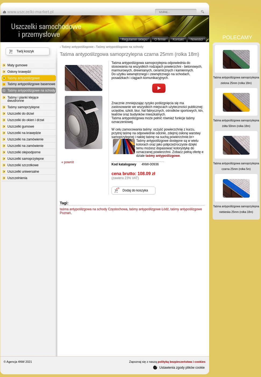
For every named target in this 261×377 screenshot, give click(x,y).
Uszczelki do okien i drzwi (26, 120)
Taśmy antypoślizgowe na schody (31, 90)
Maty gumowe (18, 65)
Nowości (197, 39)
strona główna (30, 12)
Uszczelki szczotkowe (23, 165)
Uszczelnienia (17, 178)
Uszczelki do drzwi (21, 113)
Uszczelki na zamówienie (26, 139)
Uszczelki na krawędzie (24, 133)
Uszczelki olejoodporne (24, 152)
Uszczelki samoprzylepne (26, 159)
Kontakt (178, 39)
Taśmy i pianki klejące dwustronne (23, 99)
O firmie (160, 39)
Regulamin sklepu (134, 39)
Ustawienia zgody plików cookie (179, 367)
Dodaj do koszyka (135, 190)
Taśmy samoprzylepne (24, 107)
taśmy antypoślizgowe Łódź (149, 209)
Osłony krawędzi (19, 72)
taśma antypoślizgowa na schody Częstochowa (93, 209)
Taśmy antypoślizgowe (24, 78)
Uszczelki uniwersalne (23, 171)
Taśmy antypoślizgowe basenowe (31, 84)
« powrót (68, 162)
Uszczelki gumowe (21, 126)
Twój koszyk (25, 51)
